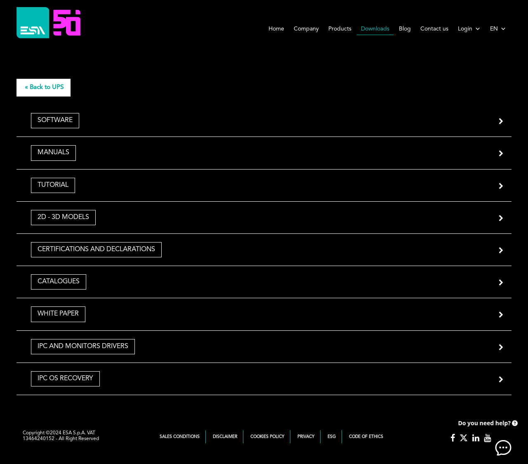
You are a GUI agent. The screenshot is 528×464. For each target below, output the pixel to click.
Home (276, 29)
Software (55, 120)
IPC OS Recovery (65, 378)
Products (339, 29)
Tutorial (53, 185)
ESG (332, 437)
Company (306, 29)
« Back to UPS (44, 88)
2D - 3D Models (63, 217)
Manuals (53, 152)
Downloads (375, 29)
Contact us (434, 29)
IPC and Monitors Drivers (83, 346)
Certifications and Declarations (96, 249)
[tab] (264, 121)
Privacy (305, 437)
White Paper (58, 314)
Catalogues (59, 281)
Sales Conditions (180, 437)
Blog (405, 29)
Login (469, 29)
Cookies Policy (267, 437)
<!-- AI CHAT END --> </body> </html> (487, 435)
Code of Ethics (366, 437)
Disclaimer (225, 437)
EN (498, 29)
